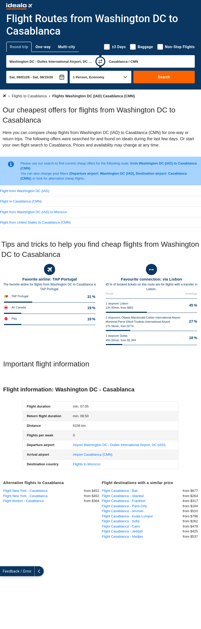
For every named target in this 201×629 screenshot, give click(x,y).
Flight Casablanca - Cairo (121, 526)
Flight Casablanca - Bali (120, 491)
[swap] (100, 61)
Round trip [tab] (19, 47)
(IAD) (119, 445)
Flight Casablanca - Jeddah (122, 531)
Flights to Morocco (86, 464)
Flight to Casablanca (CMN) (21, 201)
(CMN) (92, 454)
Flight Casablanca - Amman (123, 511)
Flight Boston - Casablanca (23, 501)
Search (164, 77)
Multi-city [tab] (66, 47)
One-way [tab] (43, 47)
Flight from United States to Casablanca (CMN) (35, 222)
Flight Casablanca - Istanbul (123, 496)
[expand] (4, 571)
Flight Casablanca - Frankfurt (124, 501)
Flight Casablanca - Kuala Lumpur (127, 516)
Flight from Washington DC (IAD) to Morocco (33, 212)
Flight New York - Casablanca (25, 491)
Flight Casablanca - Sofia (121, 521)
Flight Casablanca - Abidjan (122, 536)
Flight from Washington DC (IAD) (24, 191)
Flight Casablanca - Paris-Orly (124, 506)
